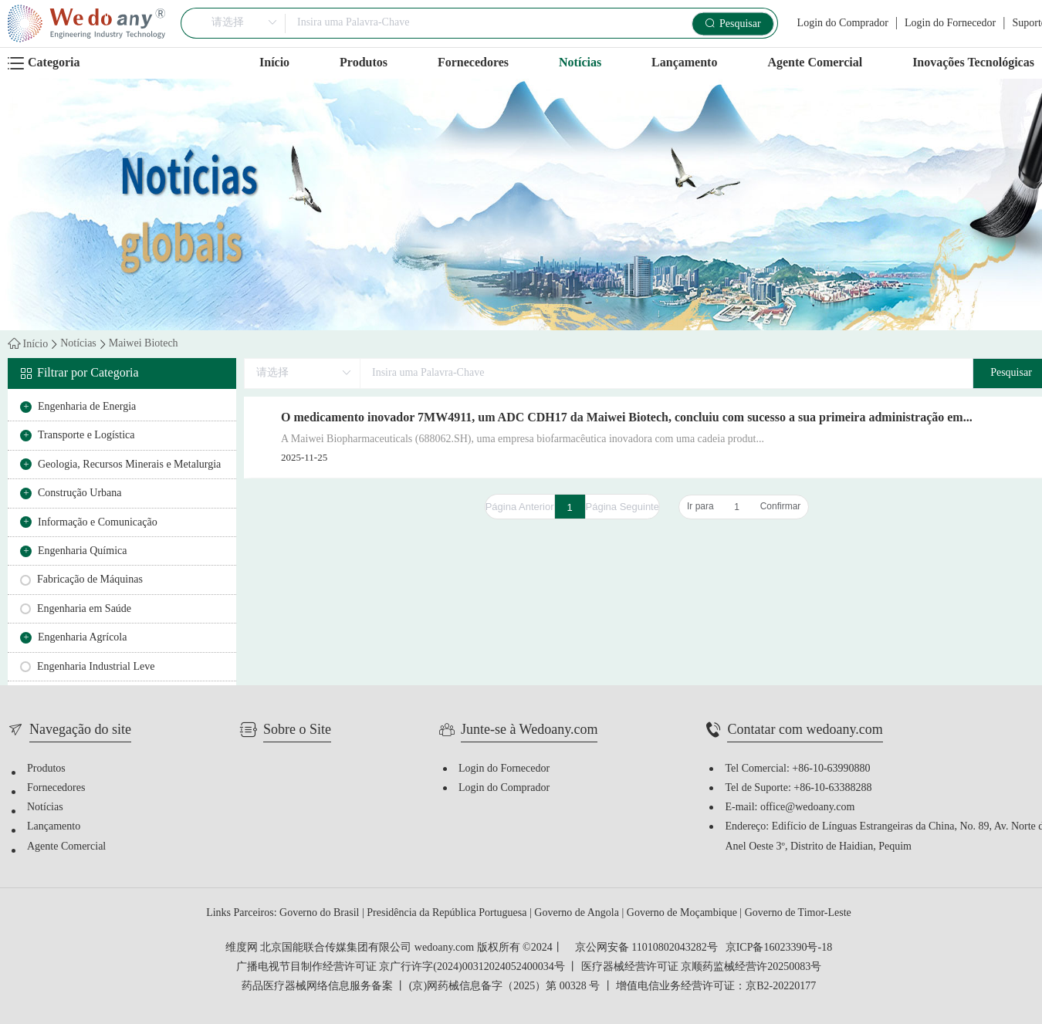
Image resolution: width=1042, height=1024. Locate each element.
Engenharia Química (82, 551)
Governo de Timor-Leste (798, 913)
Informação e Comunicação (97, 523)
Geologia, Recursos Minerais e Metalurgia (129, 465)
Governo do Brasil (320, 913)
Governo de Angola (577, 913)
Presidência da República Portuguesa (448, 913)
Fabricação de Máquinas (90, 580)
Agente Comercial (814, 62)
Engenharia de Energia (87, 407)
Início (274, 62)
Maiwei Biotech (143, 344)
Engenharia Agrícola (82, 638)
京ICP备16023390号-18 (779, 948)
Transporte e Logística (86, 435)
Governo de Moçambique (683, 913)
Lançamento (684, 62)
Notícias (580, 62)
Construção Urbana (79, 493)
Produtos (363, 62)
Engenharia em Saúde (84, 609)
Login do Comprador (842, 23)
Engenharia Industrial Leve (95, 667)
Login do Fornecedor (950, 23)
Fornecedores (473, 62)
